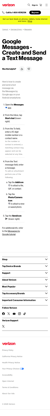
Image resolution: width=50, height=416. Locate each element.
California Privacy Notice (12, 356)
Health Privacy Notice (11, 363)
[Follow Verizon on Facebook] (3, 313)
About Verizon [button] (9, 279)
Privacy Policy (7, 350)
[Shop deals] (30, 21)
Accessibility (7, 375)
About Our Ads (8, 394)
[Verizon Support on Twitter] (3, 326)
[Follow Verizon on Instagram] (19, 313)
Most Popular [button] (8, 286)
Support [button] (6, 273)
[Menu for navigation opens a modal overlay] (46, 5)
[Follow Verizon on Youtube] (14, 313)
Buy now (35, 12)
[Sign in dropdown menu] (35, 5)
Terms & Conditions (10, 387)
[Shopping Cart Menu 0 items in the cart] (41, 5)
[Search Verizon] (29, 5)
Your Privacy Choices (13, 369)
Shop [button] (4, 259)
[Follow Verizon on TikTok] (24, 313)
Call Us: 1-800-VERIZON (16, 12)
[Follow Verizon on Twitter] (8, 313)
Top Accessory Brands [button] (13, 293)
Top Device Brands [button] (11, 266)
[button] (22, 69)
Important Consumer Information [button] (19, 300)
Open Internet (8, 381)
